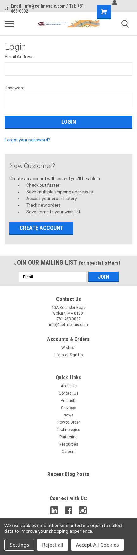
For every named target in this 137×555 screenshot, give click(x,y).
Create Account (41, 228)
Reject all (52, 544)
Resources (68, 444)
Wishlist (68, 347)
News (68, 415)
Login (59, 355)
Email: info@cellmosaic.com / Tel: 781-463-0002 (45, 8)
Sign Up (76, 355)
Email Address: (19, 56)
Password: (15, 87)
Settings (19, 544)
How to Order (68, 422)
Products (69, 400)
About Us (69, 386)
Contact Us (68, 393)
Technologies (68, 430)
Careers (69, 451)
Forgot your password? (27, 139)
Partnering (68, 437)
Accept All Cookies (97, 544)
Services (68, 408)
